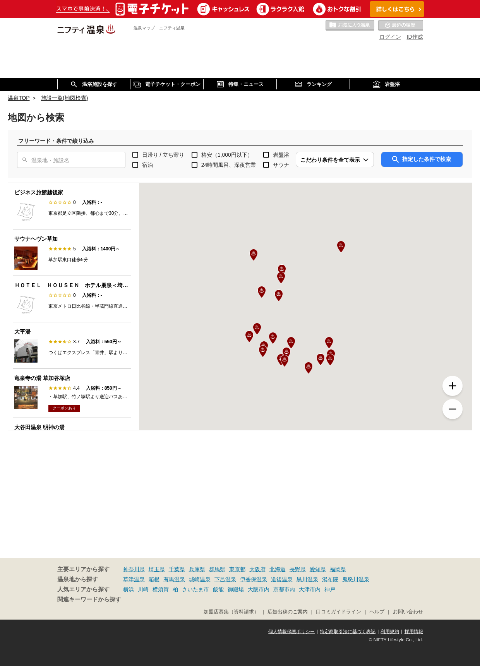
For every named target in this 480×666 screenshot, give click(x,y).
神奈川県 (134, 569)
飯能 (218, 589)
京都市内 (284, 589)
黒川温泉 (307, 579)
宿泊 (147, 165)
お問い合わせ (408, 612)
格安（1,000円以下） (227, 155)
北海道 (277, 569)
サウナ (281, 165)
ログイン (390, 37)
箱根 (154, 579)
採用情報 (414, 631)
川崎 (143, 589)
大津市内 (310, 589)
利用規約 (390, 631)
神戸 (329, 589)
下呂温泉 (225, 579)
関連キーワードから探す (89, 599)
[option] (72, 206)
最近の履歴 (400, 25)
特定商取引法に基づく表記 (347, 631)
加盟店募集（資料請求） (231, 612)
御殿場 (236, 589)
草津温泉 (134, 579)
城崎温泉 (200, 579)
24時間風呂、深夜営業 (228, 165)
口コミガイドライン (338, 612)
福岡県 (338, 569)
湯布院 (330, 579)
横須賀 (161, 589)
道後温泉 (282, 579)
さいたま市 (195, 589)
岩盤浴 (281, 155)
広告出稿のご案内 (287, 612)
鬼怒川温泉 (355, 579)
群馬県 (217, 569)
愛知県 (318, 569)
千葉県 (177, 569)
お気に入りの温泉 (350, 25)
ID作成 (415, 37)
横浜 (128, 589)
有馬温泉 (174, 579)
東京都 (237, 569)
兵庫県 (197, 569)
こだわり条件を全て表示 (330, 160)
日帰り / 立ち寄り (163, 155)
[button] (278, 295)
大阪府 (257, 569)
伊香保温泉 (253, 579)
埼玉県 (157, 569)
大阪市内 (258, 589)
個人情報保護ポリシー (291, 631)
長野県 (298, 569)
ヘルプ (376, 612)
